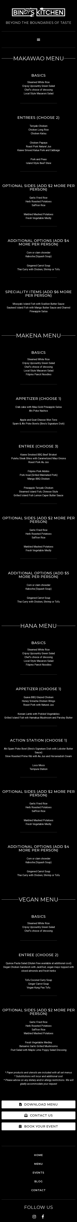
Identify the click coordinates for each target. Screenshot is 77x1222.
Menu (38, 1163)
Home (38, 1155)
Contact (38, 1190)
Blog (38, 1181)
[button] (38, 39)
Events (38, 1172)
